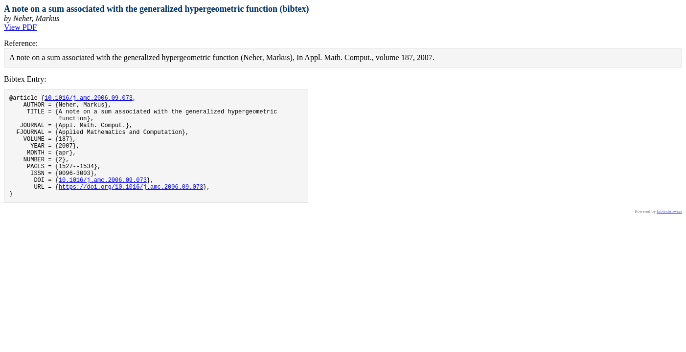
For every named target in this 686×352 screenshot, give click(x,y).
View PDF (20, 27)
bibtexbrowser (670, 233)
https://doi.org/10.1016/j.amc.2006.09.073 (131, 207)
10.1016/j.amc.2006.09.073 (89, 99)
